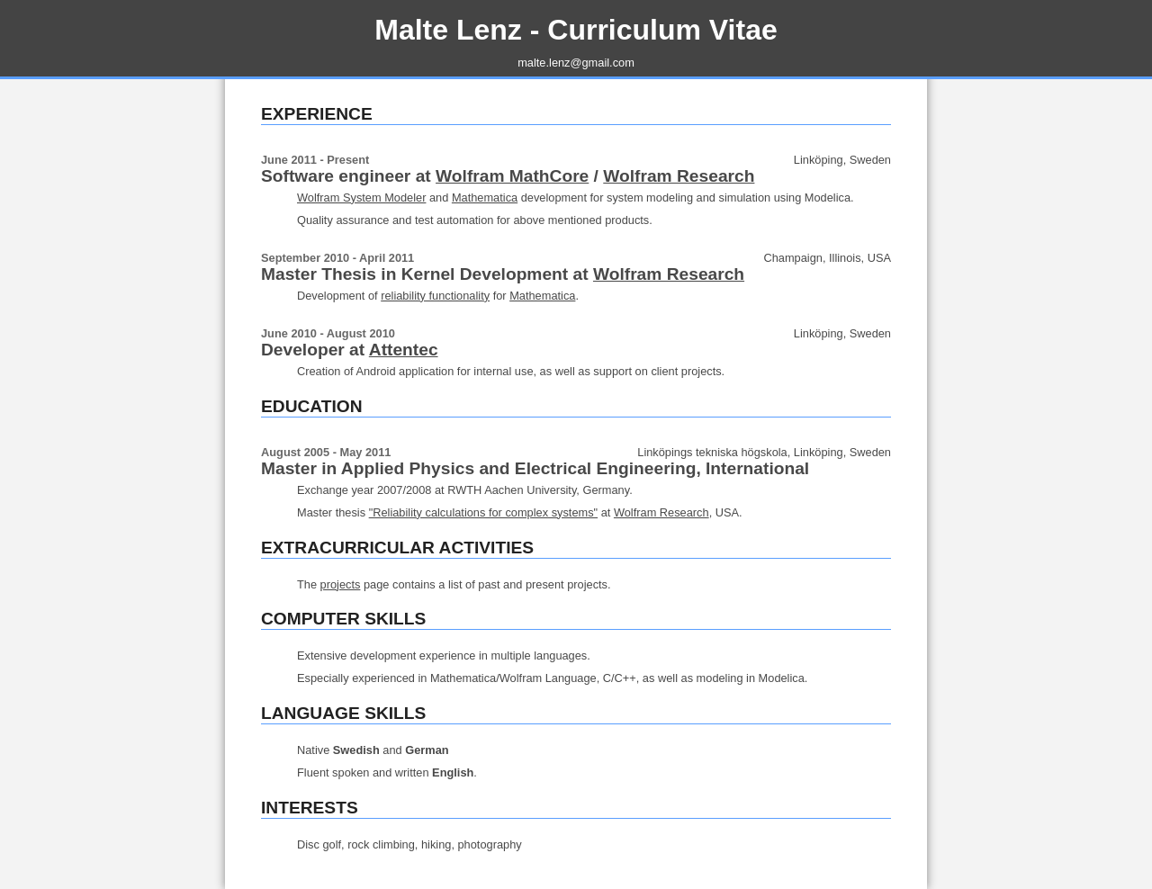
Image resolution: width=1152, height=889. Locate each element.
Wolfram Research (678, 175)
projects (340, 584)
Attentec (403, 349)
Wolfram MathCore (512, 175)
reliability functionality (435, 295)
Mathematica (485, 197)
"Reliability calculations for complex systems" (483, 512)
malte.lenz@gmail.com (576, 62)
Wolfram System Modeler (361, 197)
